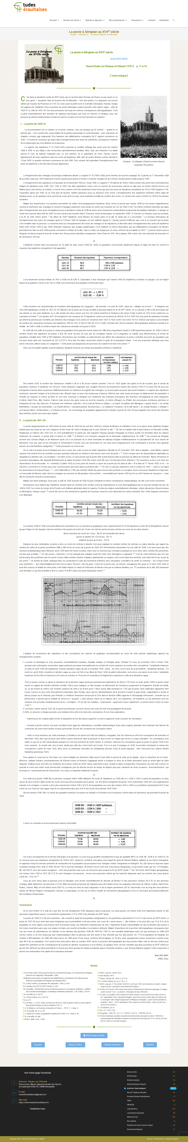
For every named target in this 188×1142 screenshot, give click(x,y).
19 (98, 984)
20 (98, 989)
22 (98, 1007)
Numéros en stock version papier (140, 1125)
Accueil (150, 1139)
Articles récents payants (136, 1084)
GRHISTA (130, 1105)
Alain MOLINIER (118, 58)
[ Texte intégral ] (119, 75)
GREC (129, 1101)
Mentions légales (172, 1139)
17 (98, 978)
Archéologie (132, 1076)
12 (24, 1013)
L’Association (159, 1139)
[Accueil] (73, 35)
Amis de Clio (132, 1072)
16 (98, 975)
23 (98, 1010)
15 (98, 973)
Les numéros (132, 1109)
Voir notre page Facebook (37, 1072)
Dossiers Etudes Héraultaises (138, 1096)
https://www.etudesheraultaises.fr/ (34, 1102)
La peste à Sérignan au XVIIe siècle (104, 35)
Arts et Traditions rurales (136, 1092)
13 (24, 1016)
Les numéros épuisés (135, 1113)
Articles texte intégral (136, 1088)
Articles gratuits (133, 1080)
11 (24, 1011)
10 (24, 1008)
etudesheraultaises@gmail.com (32, 1094)
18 (98, 981)
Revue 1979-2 (110, 66)
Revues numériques (134, 1129)
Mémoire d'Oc (132, 1117)
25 (98, 1016)
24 (98, 1013)
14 (24, 1019)
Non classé (131, 1121)
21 (98, 994)
